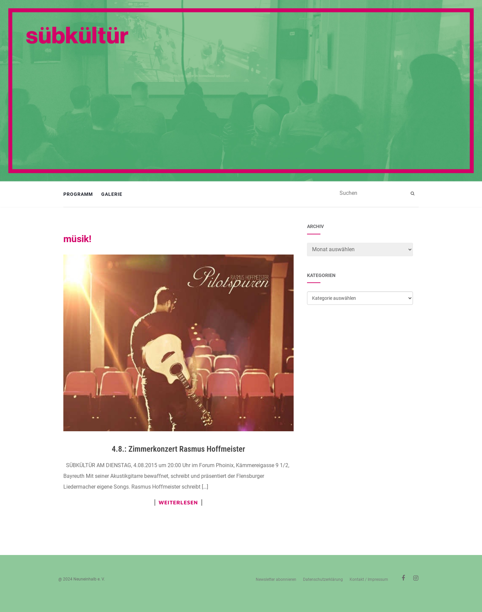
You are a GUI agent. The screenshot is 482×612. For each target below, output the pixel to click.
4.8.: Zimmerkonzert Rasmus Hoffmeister (178, 449)
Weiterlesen (178, 502)
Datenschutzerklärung (323, 579)
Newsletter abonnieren (276, 579)
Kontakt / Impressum (369, 579)
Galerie (111, 194)
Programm (78, 194)
